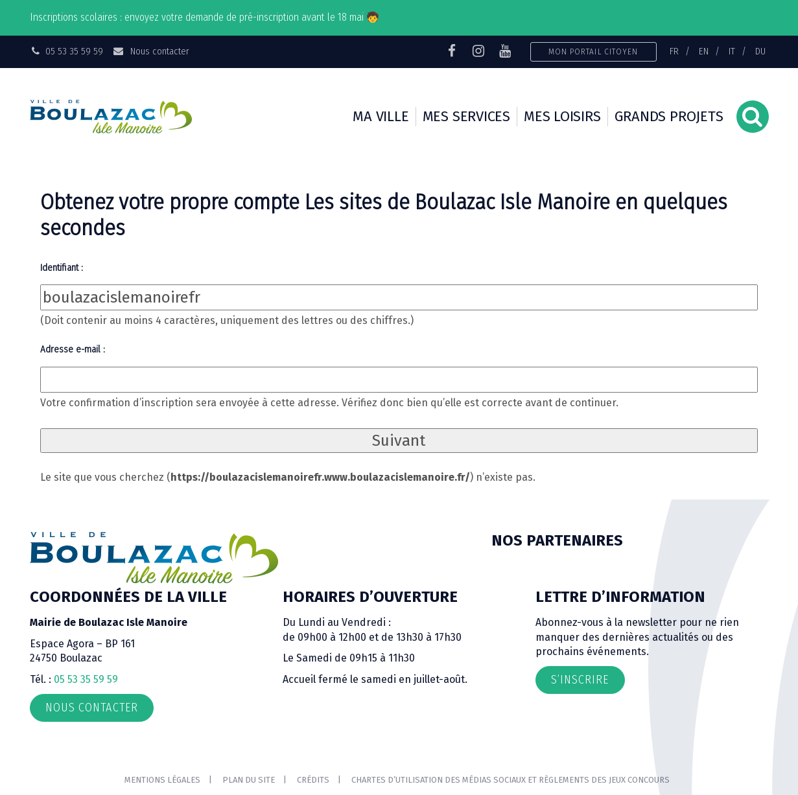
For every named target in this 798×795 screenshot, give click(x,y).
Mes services (466, 116)
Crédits (313, 780)
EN (704, 51)
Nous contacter (150, 51)
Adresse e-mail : (72, 349)
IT (732, 51)
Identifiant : (61, 267)
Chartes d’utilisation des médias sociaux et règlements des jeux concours (510, 780)
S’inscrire (580, 680)
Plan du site (248, 780)
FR (674, 51)
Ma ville (380, 116)
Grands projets (669, 116)
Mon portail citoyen (593, 51)
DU (760, 51)
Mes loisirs (562, 116)
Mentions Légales (162, 780)
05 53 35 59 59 (86, 679)
